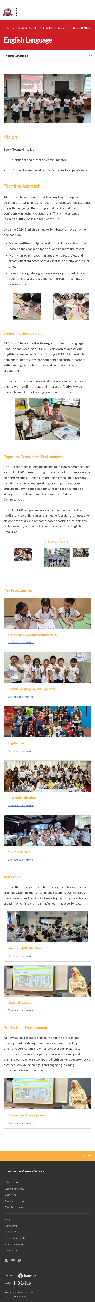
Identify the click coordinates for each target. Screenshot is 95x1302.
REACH (9, 1231)
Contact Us (11, 1225)
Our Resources (14, 1207)
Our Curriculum (14, 1201)
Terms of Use (12, 1250)
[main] (47, 590)
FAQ (7, 1219)
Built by (21, 1283)
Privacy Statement (14, 1244)
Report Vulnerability (16, 1238)
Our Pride (11, 1195)
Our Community (14, 1188)
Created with (23, 1275)
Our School (11, 1182)
